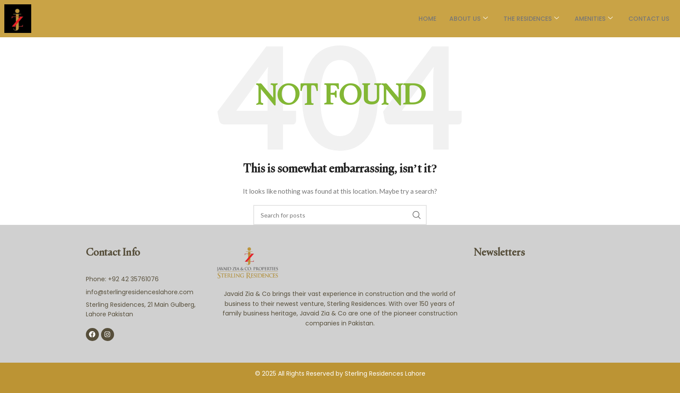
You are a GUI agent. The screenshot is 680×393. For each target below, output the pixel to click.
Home (427, 18)
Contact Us (648, 18)
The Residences (531, 18)
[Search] (340, 215)
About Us (468, 18)
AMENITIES (594, 18)
